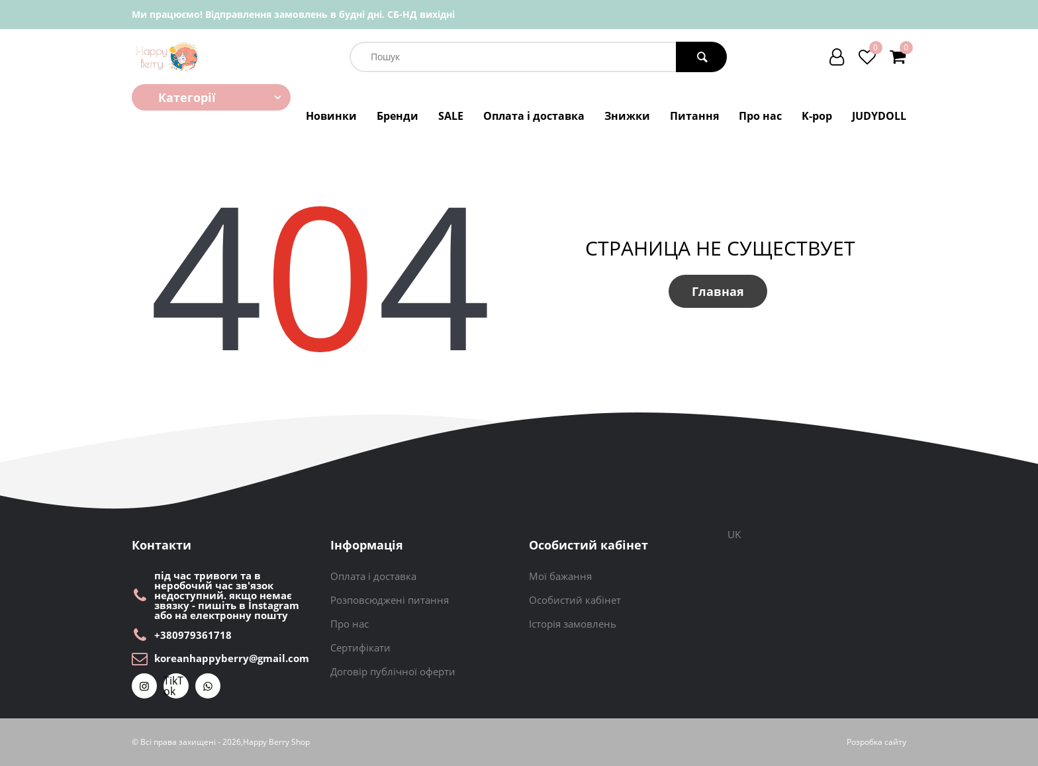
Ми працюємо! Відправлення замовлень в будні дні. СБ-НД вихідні (293, 14)
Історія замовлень (572, 623)
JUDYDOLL (879, 116)
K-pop (817, 116)
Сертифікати (360, 647)
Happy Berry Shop (276, 742)
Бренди (397, 116)
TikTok (173, 685)
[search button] (701, 57)
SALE (450, 116)
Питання (694, 116)
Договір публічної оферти (392, 671)
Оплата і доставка (534, 116)
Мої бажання (560, 576)
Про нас (760, 116)
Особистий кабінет (575, 599)
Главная (718, 291)
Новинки (331, 116)
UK (734, 534)
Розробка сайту (876, 742)
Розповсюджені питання (389, 599)
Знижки (627, 116)
